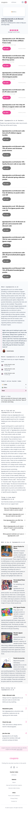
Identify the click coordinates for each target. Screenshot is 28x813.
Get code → (6, 48)
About (14, 782)
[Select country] (25, 2)
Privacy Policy (14, 798)
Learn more (19, 749)
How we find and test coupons (14, 785)
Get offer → (6, 112)
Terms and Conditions (14, 795)
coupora (4, 2)
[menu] (25, 2)
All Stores (14, 2)
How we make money (14, 788)
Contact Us (14, 801)
